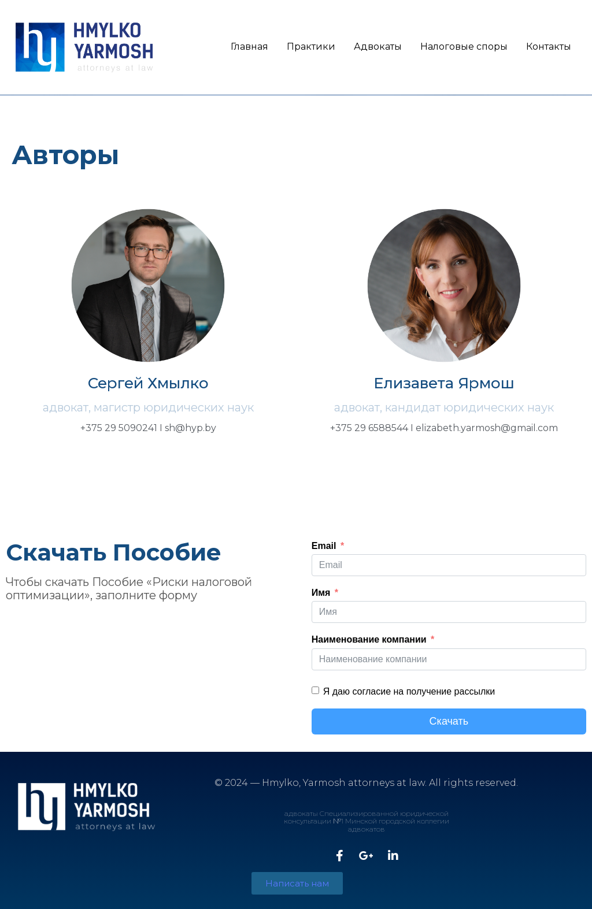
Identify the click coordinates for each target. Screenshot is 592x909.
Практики (311, 46)
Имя (321, 593)
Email (324, 546)
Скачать (449, 721)
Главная (249, 46)
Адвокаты (378, 46)
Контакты (548, 46)
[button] (297, 883)
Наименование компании (369, 639)
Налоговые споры (464, 46)
